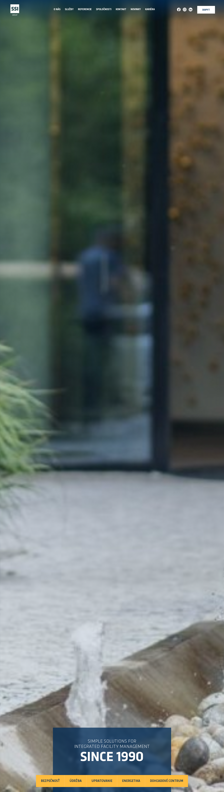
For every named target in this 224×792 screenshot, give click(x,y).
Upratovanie (101, 781)
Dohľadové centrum (166, 781)
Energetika (131, 781)
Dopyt (206, 10)
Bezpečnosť (50, 781)
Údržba (76, 781)
